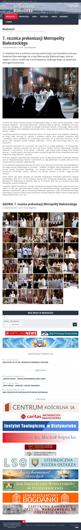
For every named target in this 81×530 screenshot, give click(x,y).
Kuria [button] (35, 16)
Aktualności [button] (11, 16)
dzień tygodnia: (14, 321)
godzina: (6, 321)
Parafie (54, 16)
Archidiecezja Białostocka (24, 8)
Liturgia (9, 22)
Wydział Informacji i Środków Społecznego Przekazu (38, 525)
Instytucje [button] (44, 16)
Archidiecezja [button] (24, 16)
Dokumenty (63, 16)
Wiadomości (9, 31)
